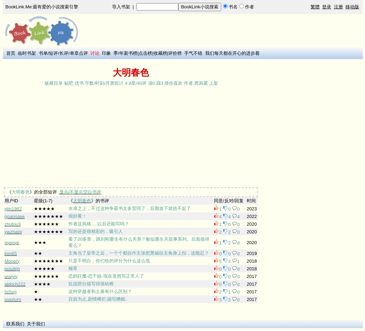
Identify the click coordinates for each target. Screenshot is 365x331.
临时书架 (27, 53)
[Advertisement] (220, 63)
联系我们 (15, 323)
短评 (53, 53)
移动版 (352, 6)
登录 (326, 6)
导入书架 (121, 6)
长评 (63, 53)
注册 (338, 6)
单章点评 (79, 53)
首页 (10, 53)
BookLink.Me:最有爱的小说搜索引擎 (42, 6)
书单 (43, 53)
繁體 (315, 6)
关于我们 (36, 323)
